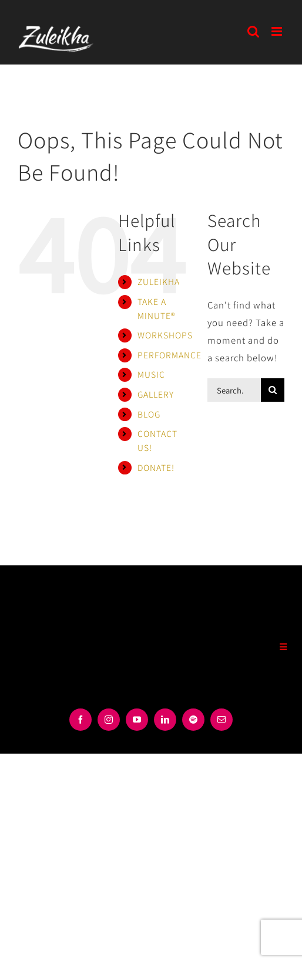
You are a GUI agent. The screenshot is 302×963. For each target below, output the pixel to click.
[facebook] (80, 719)
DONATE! (156, 467)
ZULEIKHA (158, 281)
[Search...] (234, 390)
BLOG (148, 414)
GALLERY (155, 394)
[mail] (221, 719)
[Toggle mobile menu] (277, 31)
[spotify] (193, 719)
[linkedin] (165, 719)
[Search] (272, 390)
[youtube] (137, 719)
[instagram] (109, 719)
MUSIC (151, 374)
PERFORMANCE (169, 355)
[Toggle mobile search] (253, 31)
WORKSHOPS (165, 335)
